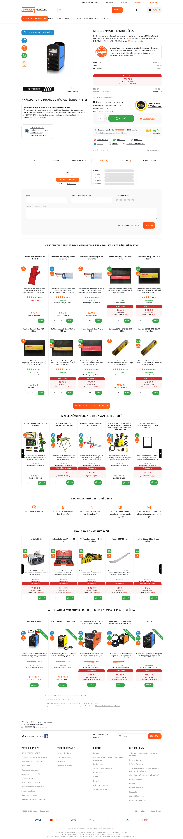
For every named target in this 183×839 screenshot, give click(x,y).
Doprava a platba (64, 766)
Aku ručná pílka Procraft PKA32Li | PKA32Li (35, 424)
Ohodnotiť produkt (68, 180)
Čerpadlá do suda (136, 796)
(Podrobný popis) (135, 41)
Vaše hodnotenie (123, 195)
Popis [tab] (33, 161)
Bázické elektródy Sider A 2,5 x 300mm (92, 330)
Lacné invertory (67, 699)
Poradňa (96, 753)
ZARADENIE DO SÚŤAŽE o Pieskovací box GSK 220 (39, 130)
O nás (95, 777)
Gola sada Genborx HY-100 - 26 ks (63, 540)
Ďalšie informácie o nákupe (33, 799)
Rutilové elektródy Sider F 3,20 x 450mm (63, 330)
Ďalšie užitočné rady (138, 800)
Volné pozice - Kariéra (102, 768)
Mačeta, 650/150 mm (119, 539)
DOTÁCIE (61, 761)
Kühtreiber (157, 62)
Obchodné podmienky (30, 770)
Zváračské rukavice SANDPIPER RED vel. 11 (34, 258)
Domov (50, 18)
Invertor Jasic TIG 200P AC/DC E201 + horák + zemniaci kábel (120, 622)
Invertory (77, 18)
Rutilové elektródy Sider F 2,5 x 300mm (34, 330)
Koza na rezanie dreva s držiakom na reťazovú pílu (63, 424)
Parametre (56, 161)
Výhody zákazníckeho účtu (32, 787)
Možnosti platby (64, 753)
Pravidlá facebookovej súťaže (34, 757)
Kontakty (125, 2)
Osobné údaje (156, 811)
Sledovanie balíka (64, 757)
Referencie (97, 772)
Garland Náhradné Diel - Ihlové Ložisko (148, 540)
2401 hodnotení (132, 130)
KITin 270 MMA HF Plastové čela (88, 703)
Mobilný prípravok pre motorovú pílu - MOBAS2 (91, 424)
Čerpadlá (133, 792)
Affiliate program (100, 785)
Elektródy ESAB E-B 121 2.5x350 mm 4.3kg (149, 330)
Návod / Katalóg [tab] (149, 161)
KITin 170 (149, 621)
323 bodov (155, 106)
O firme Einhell (135, 760)
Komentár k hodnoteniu (36, 206)
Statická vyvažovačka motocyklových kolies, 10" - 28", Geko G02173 (148, 425)
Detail (34, 685)
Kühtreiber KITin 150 (34, 621)
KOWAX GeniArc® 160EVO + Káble (63, 621)
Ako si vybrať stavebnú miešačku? (144, 775)
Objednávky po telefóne (31, 774)
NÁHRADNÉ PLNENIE (30, 753)
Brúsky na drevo (136, 788)
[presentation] (44, 225)
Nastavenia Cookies (29, 795)
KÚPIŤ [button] (43, 483)
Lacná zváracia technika (53, 699)
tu (114, 829)
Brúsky (132, 783)
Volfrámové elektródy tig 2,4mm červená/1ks (63, 258)
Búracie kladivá (135, 779)
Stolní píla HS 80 (36, 539)
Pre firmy (110, 2)
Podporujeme (99, 764)
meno (29, 195)
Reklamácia (26, 766)
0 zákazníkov (71, 184)
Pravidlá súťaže (28, 778)
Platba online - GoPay (30, 782)
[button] (42, 483)
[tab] (103, 161)
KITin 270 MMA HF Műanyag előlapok (107, 706)
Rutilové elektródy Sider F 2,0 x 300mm (149, 258)
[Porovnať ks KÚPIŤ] (29, 483)
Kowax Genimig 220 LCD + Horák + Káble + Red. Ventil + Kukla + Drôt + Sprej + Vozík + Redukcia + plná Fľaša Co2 (119, 426)
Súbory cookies (28, 791)
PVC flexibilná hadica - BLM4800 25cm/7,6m (92, 540)
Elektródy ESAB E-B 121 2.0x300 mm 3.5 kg (120, 330)
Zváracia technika (63, 18)
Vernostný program (90, 2)
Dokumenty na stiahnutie (32, 761)
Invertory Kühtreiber (154, 150)
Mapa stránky (140, 811)
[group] (35, 453)
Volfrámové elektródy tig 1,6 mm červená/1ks (91, 258)
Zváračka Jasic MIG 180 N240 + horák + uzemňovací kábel (91, 622)
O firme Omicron (136, 764)
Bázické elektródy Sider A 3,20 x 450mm (120, 258)
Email (81, 195)
